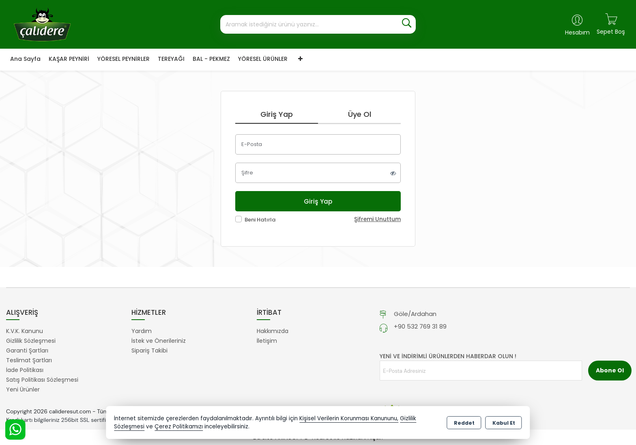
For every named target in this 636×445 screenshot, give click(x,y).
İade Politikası (24, 370)
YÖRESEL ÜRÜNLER (263, 59)
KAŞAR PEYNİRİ (69, 59)
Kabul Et (503, 422)
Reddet (464, 422)
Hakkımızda (272, 331)
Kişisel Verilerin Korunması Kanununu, (348, 418)
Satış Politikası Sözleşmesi (42, 380)
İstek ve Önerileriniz (158, 341)
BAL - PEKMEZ (211, 59)
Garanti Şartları (27, 350)
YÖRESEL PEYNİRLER (123, 59)
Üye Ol (359, 114)
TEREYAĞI (171, 59)
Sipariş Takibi (149, 350)
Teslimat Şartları (29, 360)
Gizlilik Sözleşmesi (31, 341)
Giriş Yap (276, 114)
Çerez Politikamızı (179, 426)
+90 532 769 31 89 (420, 326)
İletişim (267, 341)
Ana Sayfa (25, 59)
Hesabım (577, 32)
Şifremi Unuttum (377, 219)
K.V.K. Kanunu (24, 331)
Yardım (141, 331)
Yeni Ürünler (23, 389)
